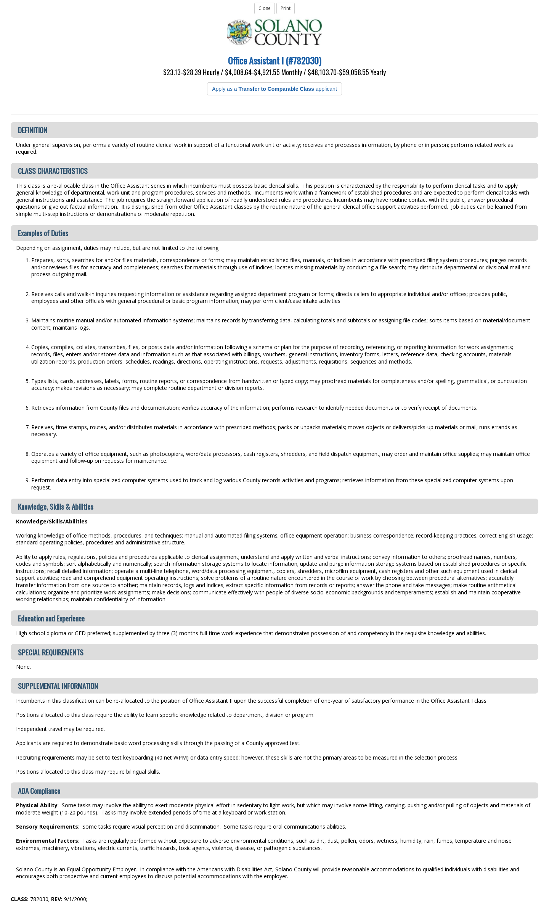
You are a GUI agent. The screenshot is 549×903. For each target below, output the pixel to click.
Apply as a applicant (274, 89)
